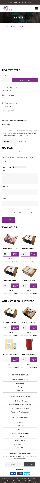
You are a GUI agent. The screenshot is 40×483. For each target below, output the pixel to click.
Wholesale (20, 375)
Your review (7, 162)
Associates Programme (20, 400)
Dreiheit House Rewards (20, 425)
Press (20, 378)
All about (5, 112)
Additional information (18, 112)
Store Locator (20, 417)
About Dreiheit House (20, 371)
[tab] (4, 112)
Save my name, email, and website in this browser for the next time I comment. (20, 203)
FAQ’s (20, 421)
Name (5, 178)
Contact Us (20, 439)
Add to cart (25, 72)
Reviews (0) (6, 116)
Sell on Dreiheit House (20, 392)
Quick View (5, 246)
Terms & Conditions (20, 436)
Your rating (7, 159)
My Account (20, 414)
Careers (20, 382)
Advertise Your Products (20, 403)
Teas (12, 87)
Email (4, 190)
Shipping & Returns (20, 428)
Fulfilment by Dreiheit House (20, 396)
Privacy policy (20, 432)
